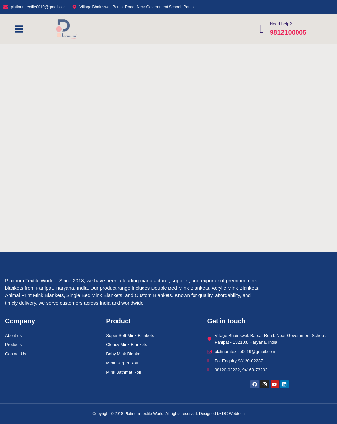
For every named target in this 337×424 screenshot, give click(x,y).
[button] (19, 29)
